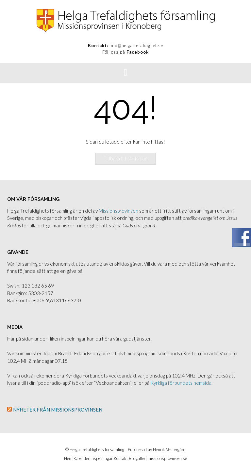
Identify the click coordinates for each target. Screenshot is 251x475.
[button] (125, 73)
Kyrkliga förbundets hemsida (180, 383)
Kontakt (121, 458)
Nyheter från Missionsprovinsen (57, 410)
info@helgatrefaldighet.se (136, 45)
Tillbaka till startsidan (125, 158)
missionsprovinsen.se (167, 458)
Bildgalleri (137, 458)
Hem (68, 458)
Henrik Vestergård (169, 449)
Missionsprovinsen (118, 211)
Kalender (82, 458)
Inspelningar (102, 458)
